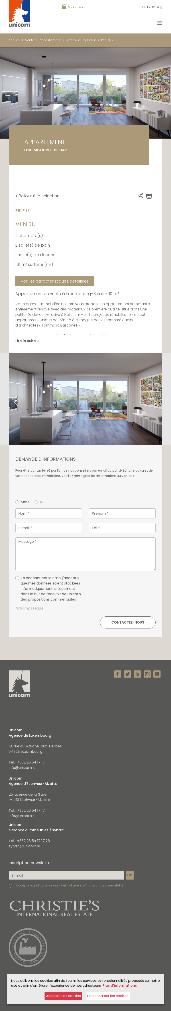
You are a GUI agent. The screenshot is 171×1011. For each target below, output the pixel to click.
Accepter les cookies (63, 995)
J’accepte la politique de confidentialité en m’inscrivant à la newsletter (69, 885)
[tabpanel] (85, 399)
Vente (29, 40)
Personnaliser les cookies (107, 995)
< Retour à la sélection (37, 196)
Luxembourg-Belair (81, 40)
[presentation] (122, 590)
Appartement (50, 40)
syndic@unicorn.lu (24, 846)
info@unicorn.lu (22, 767)
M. (41, 502)
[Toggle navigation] (159, 23)
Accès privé (75, 7)
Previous (11, 399)
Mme (25, 502)
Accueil (14, 40)
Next (160, 399)
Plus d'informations (119, 985)
